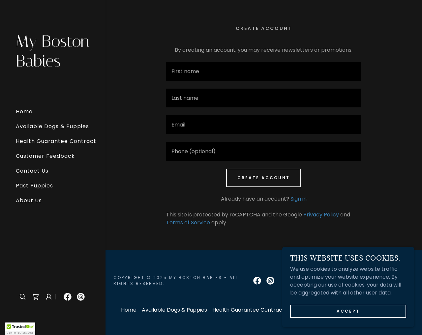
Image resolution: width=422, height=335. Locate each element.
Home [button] (128, 310)
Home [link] (24, 111)
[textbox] (263, 71)
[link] (53, 65)
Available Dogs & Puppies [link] (52, 126)
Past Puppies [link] (34, 185)
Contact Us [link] (32, 171)
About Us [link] (29, 200)
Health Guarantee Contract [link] (56, 141)
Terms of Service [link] (188, 222)
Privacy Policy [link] (321, 214)
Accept (348, 311)
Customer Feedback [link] (45, 156)
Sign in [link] (298, 199)
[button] (48, 296)
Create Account (263, 178)
